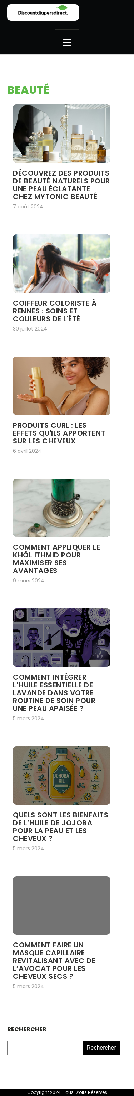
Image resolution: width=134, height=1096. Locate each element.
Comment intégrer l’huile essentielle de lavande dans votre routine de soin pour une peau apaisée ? (54, 692)
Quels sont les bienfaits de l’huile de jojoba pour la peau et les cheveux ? (60, 826)
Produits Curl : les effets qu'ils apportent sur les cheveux (59, 433)
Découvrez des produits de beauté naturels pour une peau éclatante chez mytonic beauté (61, 185)
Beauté (28, 90)
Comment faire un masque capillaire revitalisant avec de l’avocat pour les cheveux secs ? (54, 960)
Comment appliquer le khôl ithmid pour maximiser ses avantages (56, 559)
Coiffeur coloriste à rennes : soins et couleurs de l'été (54, 311)
